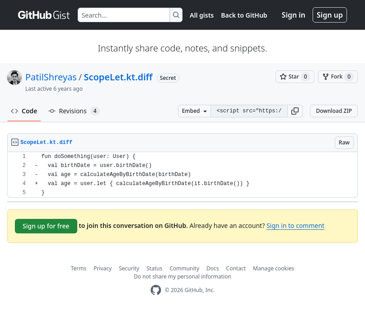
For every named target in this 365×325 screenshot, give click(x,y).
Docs (212, 268)
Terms (79, 268)
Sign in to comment (295, 225)
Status (154, 268)
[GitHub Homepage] (155, 290)
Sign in (293, 15)
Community (184, 268)
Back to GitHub (244, 15)
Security (129, 268)
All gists (202, 15)
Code (24, 111)
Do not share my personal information (182, 276)
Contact (236, 268)
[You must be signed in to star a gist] (295, 76)
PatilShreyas (51, 77)
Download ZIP (334, 111)
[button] (295, 111)
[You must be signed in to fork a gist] (338, 76)
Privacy (103, 268)
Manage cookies (273, 268)
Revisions (74, 111)
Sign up (330, 15)
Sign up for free (46, 226)
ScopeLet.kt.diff (118, 77)
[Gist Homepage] (44, 14)
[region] (182, 175)
